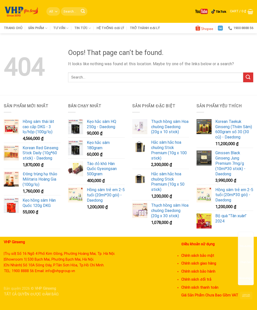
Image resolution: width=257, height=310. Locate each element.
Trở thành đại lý (145, 28)
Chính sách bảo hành (198, 271)
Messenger (246, 273)
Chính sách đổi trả (196, 279)
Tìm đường (245, 241)
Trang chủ (13, 28)
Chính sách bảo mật (197, 256)
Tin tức (82, 28)
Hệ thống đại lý (110, 28)
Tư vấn (61, 28)
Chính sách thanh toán (199, 287)
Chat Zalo (245, 257)
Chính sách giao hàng (198, 263)
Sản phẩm (38, 28)
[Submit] (83, 11)
